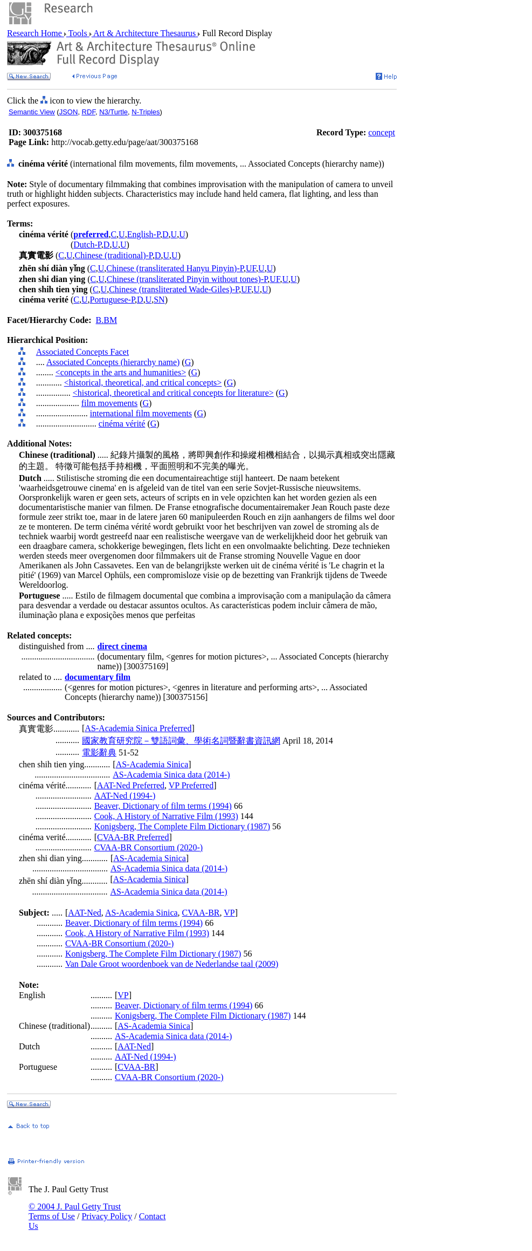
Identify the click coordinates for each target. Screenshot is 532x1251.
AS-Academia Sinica (152, 764)
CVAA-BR (201, 912)
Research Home (35, 33)
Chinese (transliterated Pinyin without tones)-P (187, 279)
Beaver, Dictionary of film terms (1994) (163, 805)
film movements (109, 403)
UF (251, 268)
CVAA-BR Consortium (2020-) (148, 847)
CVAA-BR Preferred (133, 837)
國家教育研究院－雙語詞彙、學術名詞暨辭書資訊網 (181, 740)
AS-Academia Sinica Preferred (138, 728)
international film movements (141, 413)
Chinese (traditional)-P (114, 255)
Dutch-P (87, 244)
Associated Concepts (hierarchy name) (112, 362)
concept (381, 132)
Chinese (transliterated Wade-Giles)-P (174, 289)
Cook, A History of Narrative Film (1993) (166, 816)
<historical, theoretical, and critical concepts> (143, 382)
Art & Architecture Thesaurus (145, 33)
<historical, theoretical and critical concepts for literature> (173, 392)
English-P (143, 234)
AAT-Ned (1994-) (125, 795)
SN (159, 299)
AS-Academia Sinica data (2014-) (171, 774)
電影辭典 (99, 752)
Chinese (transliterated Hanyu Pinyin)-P (175, 268)
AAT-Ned (84, 912)
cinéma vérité (122, 423)
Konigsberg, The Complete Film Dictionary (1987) (182, 826)
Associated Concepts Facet (82, 351)
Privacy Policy (106, 1216)
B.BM (107, 320)
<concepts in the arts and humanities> (121, 372)
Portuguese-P (112, 299)
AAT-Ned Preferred (130, 785)
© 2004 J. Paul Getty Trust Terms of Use (75, 1211)
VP (229, 912)
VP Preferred (191, 785)
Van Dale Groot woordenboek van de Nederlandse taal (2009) (171, 963)
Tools (77, 33)
